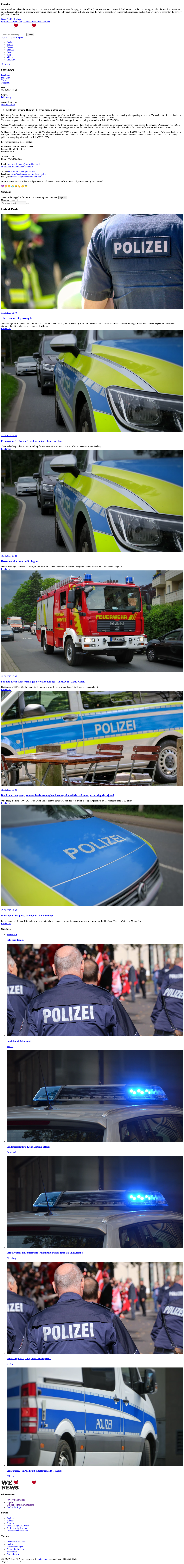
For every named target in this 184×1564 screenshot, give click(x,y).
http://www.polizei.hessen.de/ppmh (17, 166)
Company (11, 59)
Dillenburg (6, 97)
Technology (12, 1552)
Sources (10, 1523)
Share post (5, 64)
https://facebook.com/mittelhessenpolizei (28, 174)
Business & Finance (16, 1541)
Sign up (4, 37)
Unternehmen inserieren (17, 1530)
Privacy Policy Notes (16, 1500)
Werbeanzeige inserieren (18, 1525)
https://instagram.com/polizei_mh (26, 176)
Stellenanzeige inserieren (18, 1528)
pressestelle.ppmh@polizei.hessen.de (24, 164)
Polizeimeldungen (15, 1546)
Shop (9, 54)
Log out (12, 37)
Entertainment (13, 1554)
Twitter (4, 80)
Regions (10, 49)
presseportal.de (8, 104)
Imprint (4, 21)
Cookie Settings (14, 19)
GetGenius (42, 1559)
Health (10, 1544)
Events (10, 47)
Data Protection (15, 21)
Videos (10, 57)
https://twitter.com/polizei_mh (21, 171)
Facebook (5, 75)
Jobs (9, 52)
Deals (9, 42)
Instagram (5, 78)
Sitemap (10, 1520)
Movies (10, 44)
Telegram (5, 83)
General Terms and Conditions (36, 21)
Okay (3, 19)
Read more (6, 328)
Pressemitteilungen (15, 1549)
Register (20, 37)
